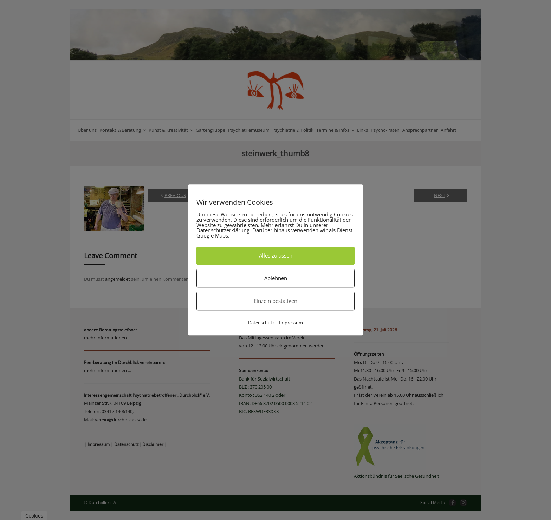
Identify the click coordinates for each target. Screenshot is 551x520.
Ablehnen (275, 277)
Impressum (291, 322)
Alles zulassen (275, 255)
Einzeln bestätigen (275, 300)
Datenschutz (261, 322)
